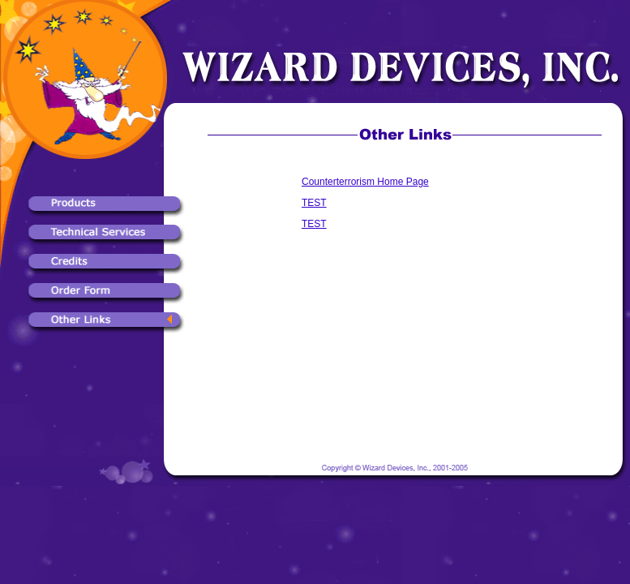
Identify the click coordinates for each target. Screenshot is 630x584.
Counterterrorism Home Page (365, 181)
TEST (314, 202)
